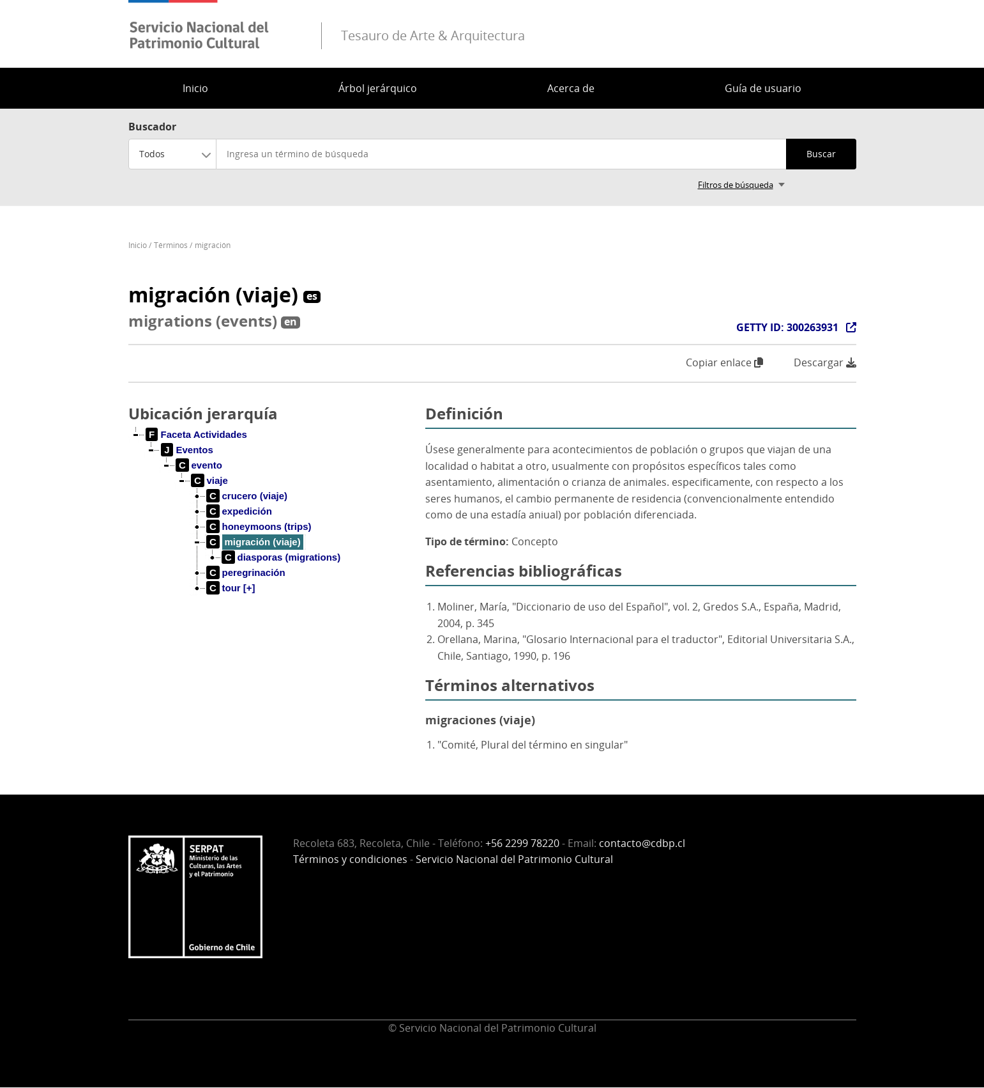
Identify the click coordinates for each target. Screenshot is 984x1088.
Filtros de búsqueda (735, 184)
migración (213, 245)
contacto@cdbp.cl (642, 843)
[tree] (272, 521)
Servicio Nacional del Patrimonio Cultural (514, 859)
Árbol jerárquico (377, 88)
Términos (171, 245)
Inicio (195, 88)
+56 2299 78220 (522, 843)
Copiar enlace (724, 362)
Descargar (825, 363)
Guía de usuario (763, 88)
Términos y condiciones (350, 859)
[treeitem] (197, 434)
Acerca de (570, 88)
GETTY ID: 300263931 (787, 327)
